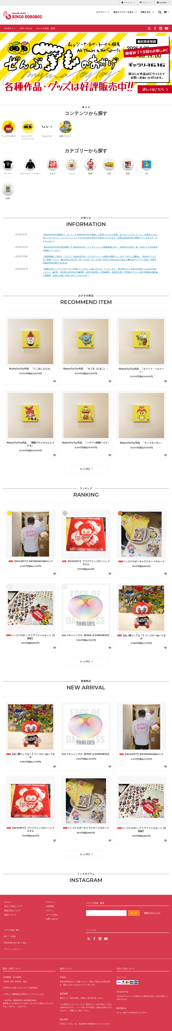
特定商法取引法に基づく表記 (16, 933)
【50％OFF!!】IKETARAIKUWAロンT (31, 560)
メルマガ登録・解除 (45, 28)
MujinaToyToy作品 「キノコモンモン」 (141, 443)
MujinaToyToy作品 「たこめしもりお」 (30, 368)
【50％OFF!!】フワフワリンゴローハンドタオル (86, 561)
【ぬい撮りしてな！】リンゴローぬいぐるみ (141, 635)
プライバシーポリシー (13, 937)
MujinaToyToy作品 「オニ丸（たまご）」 (85, 368)
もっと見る (87, 468)
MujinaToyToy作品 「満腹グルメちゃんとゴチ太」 (30, 444)
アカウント (128, 2)
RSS (5, 929)
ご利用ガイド (9, 28)
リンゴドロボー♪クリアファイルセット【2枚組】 (30, 635)
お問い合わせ (25, 28)
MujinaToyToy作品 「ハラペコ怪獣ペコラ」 (86, 442)
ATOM (11, 929)
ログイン (146, 2)
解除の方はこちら (152, 908)
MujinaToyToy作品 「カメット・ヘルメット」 (141, 370)
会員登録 (163, 2)
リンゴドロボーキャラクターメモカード (141, 560)
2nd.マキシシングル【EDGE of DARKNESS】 (86, 634)
